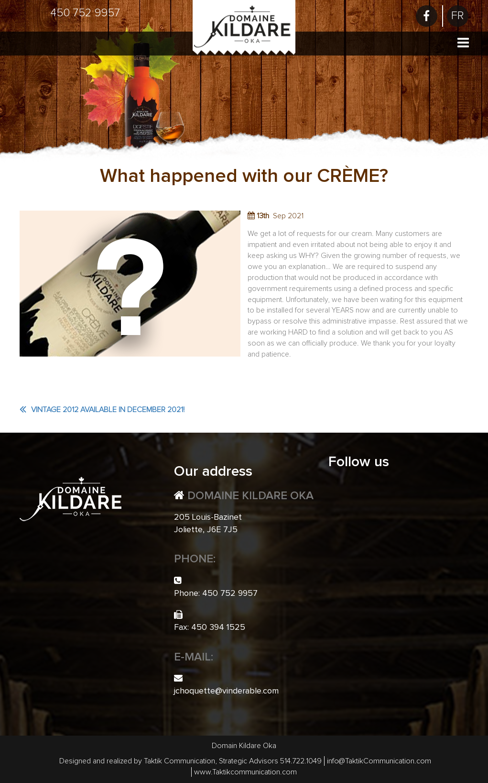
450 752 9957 (85, 13)
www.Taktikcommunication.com (245, 772)
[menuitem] (457, 16)
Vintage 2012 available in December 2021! (107, 410)
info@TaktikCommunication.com (379, 761)
